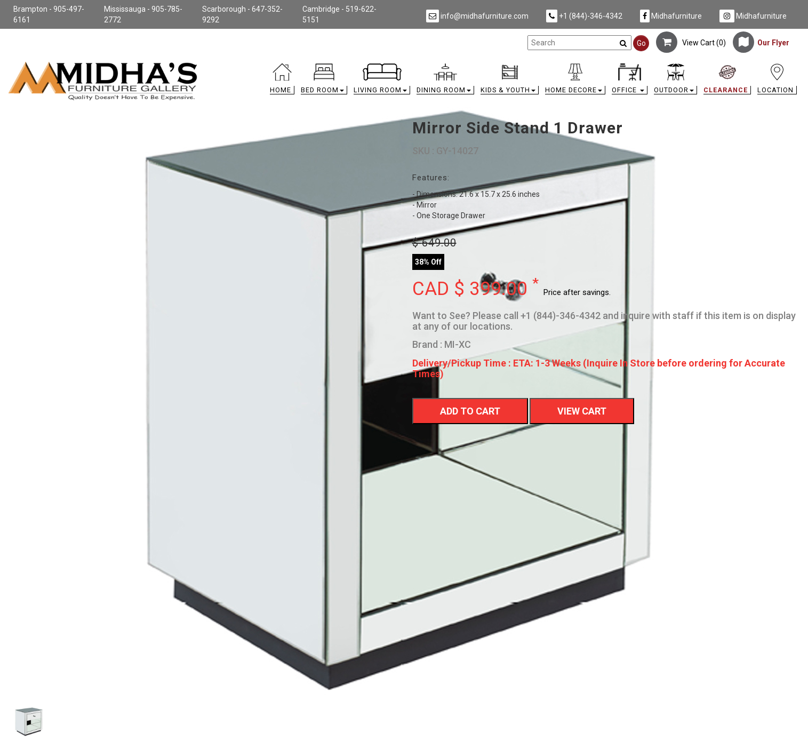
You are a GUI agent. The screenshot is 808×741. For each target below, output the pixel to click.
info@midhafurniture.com (477, 16)
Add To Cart (470, 411)
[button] (324, 81)
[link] (503, 65)
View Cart (581, 411)
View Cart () (691, 42)
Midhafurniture (671, 16)
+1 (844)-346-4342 (584, 16)
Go (641, 43)
